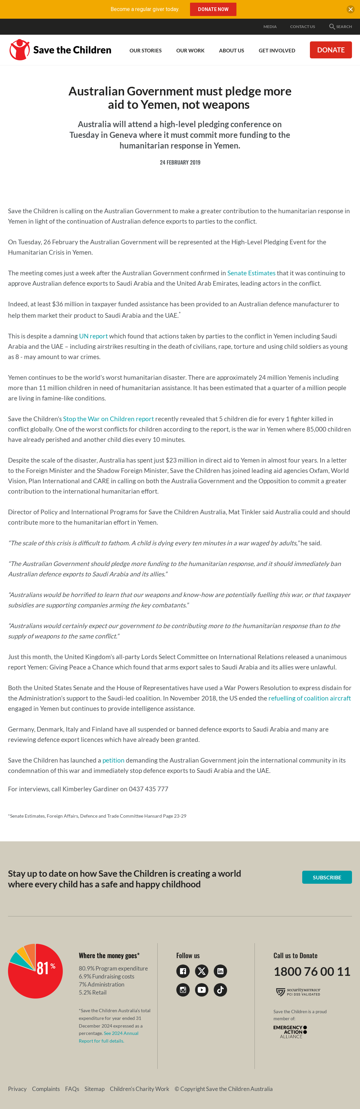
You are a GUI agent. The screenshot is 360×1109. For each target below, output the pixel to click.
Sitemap (94, 1088)
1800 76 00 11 (312, 971)
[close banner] (351, 10)
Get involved (277, 50)
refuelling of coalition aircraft (309, 698)
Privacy (17, 1088)
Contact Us (302, 26)
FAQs (72, 1088)
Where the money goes (108, 955)
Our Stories (146, 50)
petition (114, 760)
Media (270, 26)
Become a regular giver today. (145, 9)
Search (340, 27)
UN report (94, 336)
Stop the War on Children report (109, 419)
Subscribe (327, 877)
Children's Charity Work (139, 1088)
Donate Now (213, 9)
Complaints (46, 1088)
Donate (331, 50)
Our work (190, 50)
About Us (231, 50)
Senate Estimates (251, 273)
